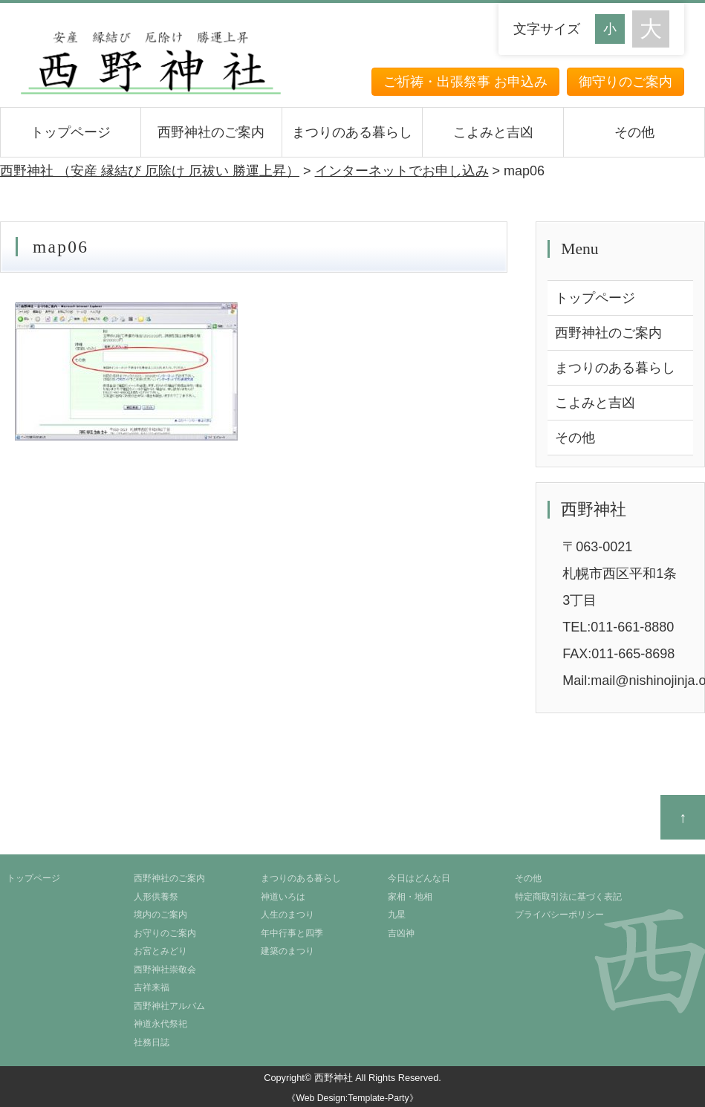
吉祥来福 (151, 987)
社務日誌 (151, 1042)
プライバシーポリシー (559, 914)
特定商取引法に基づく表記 (568, 897)
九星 (397, 914)
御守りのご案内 (625, 81)
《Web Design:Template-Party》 (352, 1098)
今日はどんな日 (419, 878)
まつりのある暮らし (352, 132)
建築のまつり (287, 951)
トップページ (70, 132)
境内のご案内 (160, 914)
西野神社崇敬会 (165, 969)
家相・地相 (410, 897)
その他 (634, 132)
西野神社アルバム (169, 1006)
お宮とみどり (160, 951)
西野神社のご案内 (210, 132)
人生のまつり (287, 914)
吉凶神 (401, 933)
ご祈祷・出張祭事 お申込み (465, 81)
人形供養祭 (156, 897)
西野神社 (333, 1077)
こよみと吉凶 (493, 132)
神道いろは (283, 897)
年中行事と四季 (292, 933)
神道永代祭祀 (160, 1024)
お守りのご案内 (165, 933)
